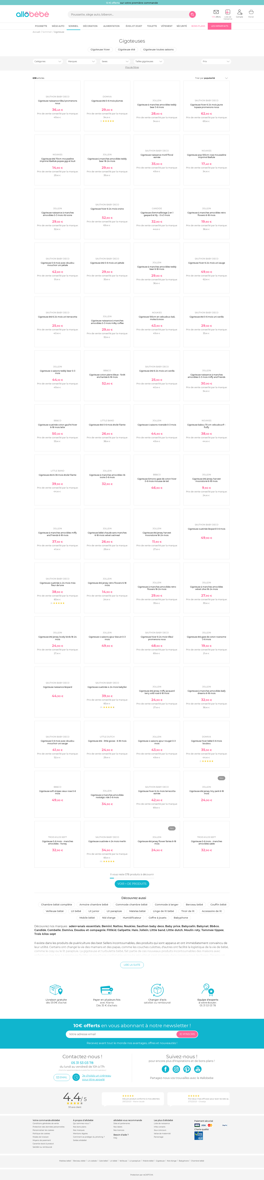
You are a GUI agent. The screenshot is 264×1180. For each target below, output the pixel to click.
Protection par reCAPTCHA (141, 1175)
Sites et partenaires (121, 1123)
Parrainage (158, 1137)
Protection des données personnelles (48, 1127)
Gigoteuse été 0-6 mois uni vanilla (207, 317)
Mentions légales (80, 1133)
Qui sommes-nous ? (81, 1123)
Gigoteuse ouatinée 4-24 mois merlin (107, 841)
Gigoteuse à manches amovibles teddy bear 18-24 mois (107, 160)
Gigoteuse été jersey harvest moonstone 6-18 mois (206, 480)
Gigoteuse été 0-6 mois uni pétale (107, 263)
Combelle (54, 930)
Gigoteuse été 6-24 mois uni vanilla (156, 371)
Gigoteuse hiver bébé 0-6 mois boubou (206, 742)
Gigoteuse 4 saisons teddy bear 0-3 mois (57, 372)
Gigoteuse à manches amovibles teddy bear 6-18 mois (156, 267)
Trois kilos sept (45, 934)
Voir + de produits (132, 883)
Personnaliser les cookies (43, 1130)
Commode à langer (166, 904)
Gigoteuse (160, 1161)
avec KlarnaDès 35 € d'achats (106, 995)
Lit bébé (76, 911)
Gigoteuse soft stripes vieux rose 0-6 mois (57, 792)
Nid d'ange (109, 917)
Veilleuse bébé (55, 911)
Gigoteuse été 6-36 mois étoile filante (57, 475)
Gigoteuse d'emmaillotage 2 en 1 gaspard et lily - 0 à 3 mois (157, 213)
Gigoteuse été (126, 49)
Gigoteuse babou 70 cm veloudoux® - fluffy (206, 425)
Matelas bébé (137, 911)
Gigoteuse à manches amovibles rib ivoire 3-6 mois (107, 476)
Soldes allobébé (80, 1140)
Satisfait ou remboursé (42, 1147)
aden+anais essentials (85, 926)
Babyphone (181, 917)
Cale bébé (103, 1161)
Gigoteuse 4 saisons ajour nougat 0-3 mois (157, 742)
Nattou (118, 926)
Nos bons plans (79, 1127)
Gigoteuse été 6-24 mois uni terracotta (57, 317)
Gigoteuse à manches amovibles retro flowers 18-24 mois (157, 588)
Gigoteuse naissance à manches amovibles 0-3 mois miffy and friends (206, 375)
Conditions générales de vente (46, 1123)
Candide (40, 930)
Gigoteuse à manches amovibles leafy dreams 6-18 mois (207, 692)
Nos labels (117, 1127)
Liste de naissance (162, 1123)
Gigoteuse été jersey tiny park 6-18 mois (206, 792)
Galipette (124, 930)
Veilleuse (123, 1161)
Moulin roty (192, 930)
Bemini (107, 926)
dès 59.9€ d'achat (56, 995)
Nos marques (79, 1130)
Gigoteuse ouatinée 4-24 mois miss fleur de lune (57, 584)
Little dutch (174, 930)
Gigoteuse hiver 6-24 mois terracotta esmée (156, 792)
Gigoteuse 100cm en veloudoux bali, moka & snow (157, 318)
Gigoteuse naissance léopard (57, 687)
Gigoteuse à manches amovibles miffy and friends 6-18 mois (57, 533)
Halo (135, 930)
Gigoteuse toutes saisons (158, 49)
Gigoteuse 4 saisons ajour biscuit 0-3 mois (107, 638)
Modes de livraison (41, 1137)
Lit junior (94, 911)
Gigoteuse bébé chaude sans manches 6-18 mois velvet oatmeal (107, 533)
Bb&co (214, 926)
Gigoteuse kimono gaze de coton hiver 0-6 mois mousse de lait (156, 480)
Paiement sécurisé (203, 1121)
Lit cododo (92, 1161)
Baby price (172, 926)
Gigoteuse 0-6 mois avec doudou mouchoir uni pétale (57, 264)
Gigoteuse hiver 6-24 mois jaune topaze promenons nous (206, 105)
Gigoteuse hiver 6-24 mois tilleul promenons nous (157, 638)
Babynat (203, 926)
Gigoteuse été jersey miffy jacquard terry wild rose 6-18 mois (157, 692)
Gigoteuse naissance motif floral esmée (157, 156)
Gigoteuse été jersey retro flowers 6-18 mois (107, 584)
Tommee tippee (212, 930)
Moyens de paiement (42, 1140)
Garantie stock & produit (43, 1144)
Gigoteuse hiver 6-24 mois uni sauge (206, 263)
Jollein (143, 930)
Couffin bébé (218, 904)
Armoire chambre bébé (93, 904)
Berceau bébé (194, 904)
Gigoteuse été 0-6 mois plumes (107, 101)
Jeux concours (160, 1130)
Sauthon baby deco (150, 926)
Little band (157, 930)
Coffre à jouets (157, 917)
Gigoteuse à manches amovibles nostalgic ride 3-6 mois (107, 796)
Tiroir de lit (187, 911)
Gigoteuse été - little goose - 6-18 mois (107, 741)
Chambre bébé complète (56, 904)
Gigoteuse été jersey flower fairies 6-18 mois (157, 842)
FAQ (115, 1138)
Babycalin (188, 926)
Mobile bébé (87, 917)
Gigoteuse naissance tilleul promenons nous (57, 102)
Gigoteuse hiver (100, 49)
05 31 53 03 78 (208, 1005)
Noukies (130, 926)
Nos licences (118, 1130)
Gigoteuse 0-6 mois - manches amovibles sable (206, 842)
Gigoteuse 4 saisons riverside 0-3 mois (157, 424)
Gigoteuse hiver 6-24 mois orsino (107, 209)
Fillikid (111, 930)
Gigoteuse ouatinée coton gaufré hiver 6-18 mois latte (57, 425)
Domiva (67, 930)
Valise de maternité (162, 1133)
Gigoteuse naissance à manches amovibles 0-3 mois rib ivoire (57, 213)
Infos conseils (159, 1127)
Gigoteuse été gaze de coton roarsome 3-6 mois (206, 638)
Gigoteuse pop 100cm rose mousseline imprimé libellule (206, 156)
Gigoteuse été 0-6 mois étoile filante (107, 424)
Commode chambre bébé (131, 904)
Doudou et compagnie (90, 930)
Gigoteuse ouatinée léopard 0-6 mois (206, 529)
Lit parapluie (114, 911)
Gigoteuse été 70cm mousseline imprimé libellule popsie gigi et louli (57, 160)
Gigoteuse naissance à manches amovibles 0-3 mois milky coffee (107, 321)
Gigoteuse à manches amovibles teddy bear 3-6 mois (156, 105)
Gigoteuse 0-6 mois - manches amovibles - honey (57, 842)
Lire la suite (132, 964)
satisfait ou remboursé (157, 993)
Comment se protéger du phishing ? (89, 1137)
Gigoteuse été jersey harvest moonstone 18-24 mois (157, 533)
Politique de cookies (41, 1133)
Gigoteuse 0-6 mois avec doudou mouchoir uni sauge (57, 742)
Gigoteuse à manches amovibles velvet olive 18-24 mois (206, 588)
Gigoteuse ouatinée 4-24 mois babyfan (107, 687)
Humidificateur (132, 917)
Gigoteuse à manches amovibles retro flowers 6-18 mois (206, 213)
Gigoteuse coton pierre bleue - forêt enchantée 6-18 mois (107, 375)
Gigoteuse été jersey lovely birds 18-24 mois (57, 638)
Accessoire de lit (212, 911)
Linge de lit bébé (163, 911)
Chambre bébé (197, 1161)
